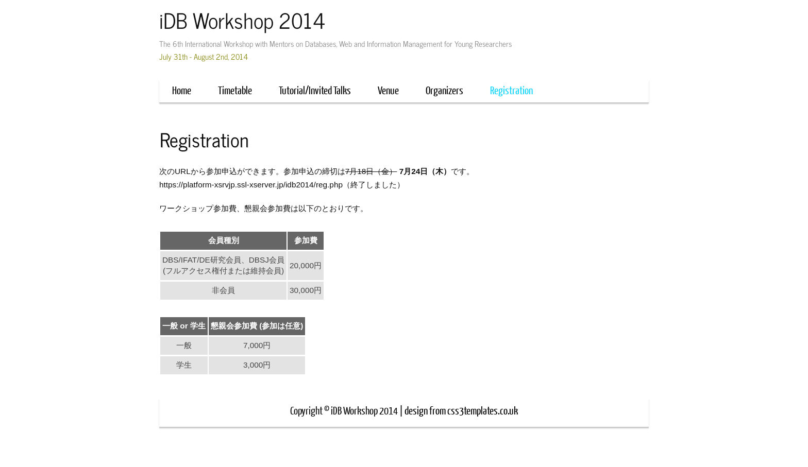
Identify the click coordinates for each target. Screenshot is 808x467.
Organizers (444, 89)
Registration (511, 89)
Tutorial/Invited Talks (315, 89)
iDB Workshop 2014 (242, 20)
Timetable (235, 89)
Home (181, 89)
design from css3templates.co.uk (461, 410)
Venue (388, 89)
